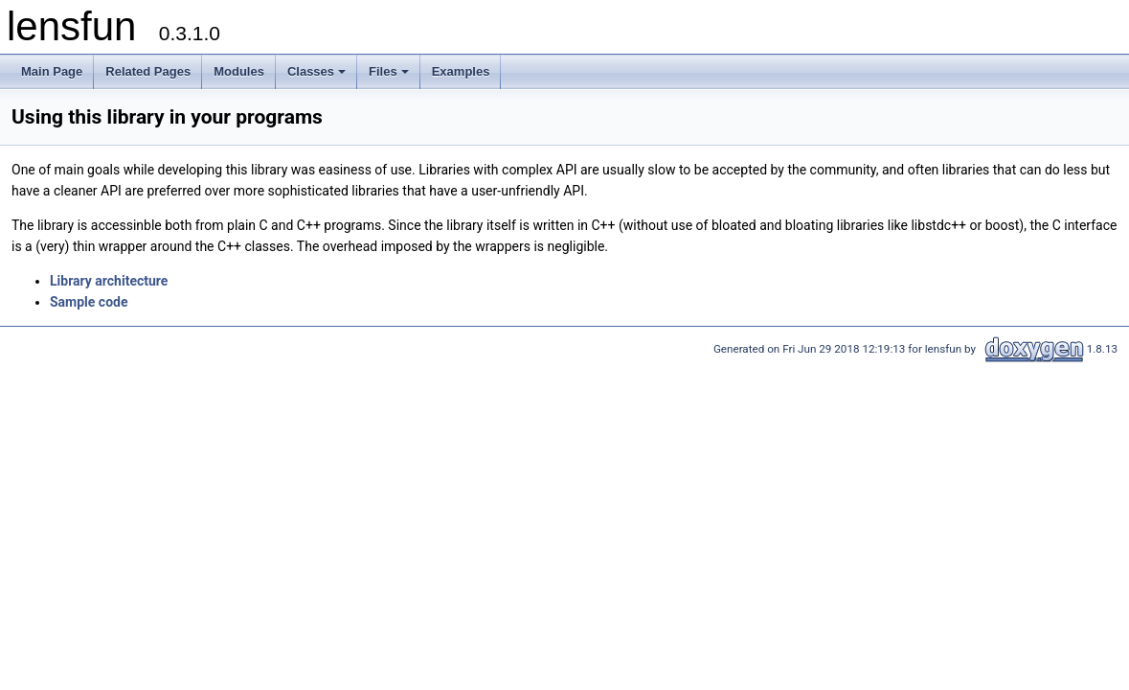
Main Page (51, 71)
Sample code (89, 302)
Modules (239, 71)
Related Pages (148, 71)
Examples (461, 71)
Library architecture (109, 280)
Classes (318, 76)
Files (390, 76)
